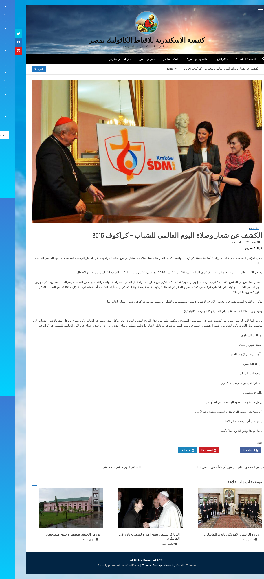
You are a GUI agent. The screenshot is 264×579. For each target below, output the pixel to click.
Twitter (214, 450)
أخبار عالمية (239, 228)
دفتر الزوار (206, 59)
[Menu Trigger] (246, 8)
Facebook (236, 450)
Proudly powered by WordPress (104, 565)
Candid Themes (171, 565)
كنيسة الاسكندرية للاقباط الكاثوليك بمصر (132, 40)
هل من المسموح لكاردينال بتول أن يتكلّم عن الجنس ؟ (217, 467)
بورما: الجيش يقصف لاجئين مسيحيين (58, 534)
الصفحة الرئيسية (231, 59)
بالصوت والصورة (182, 59)
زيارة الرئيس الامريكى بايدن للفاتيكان (217, 534)
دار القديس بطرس (105, 59)
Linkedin (172, 450)
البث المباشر (156, 59)
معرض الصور (132, 59)
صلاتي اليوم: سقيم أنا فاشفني (105, 467)
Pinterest (193, 450)
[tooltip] (3, 33)
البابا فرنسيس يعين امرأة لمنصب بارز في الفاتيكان (134, 536)
